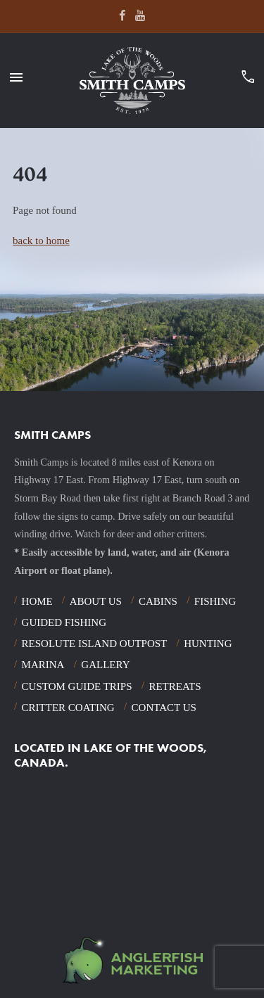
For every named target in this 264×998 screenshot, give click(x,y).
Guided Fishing (64, 622)
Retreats (175, 686)
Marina (43, 664)
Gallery (105, 664)
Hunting (208, 643)
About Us (96, 601)
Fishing (215, 601)
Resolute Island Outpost (95, 643)
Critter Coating (68, 707)
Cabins (158, 601)
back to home (41, 240)
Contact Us (164, 707)
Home (37, 601)
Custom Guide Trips (77, 686)
